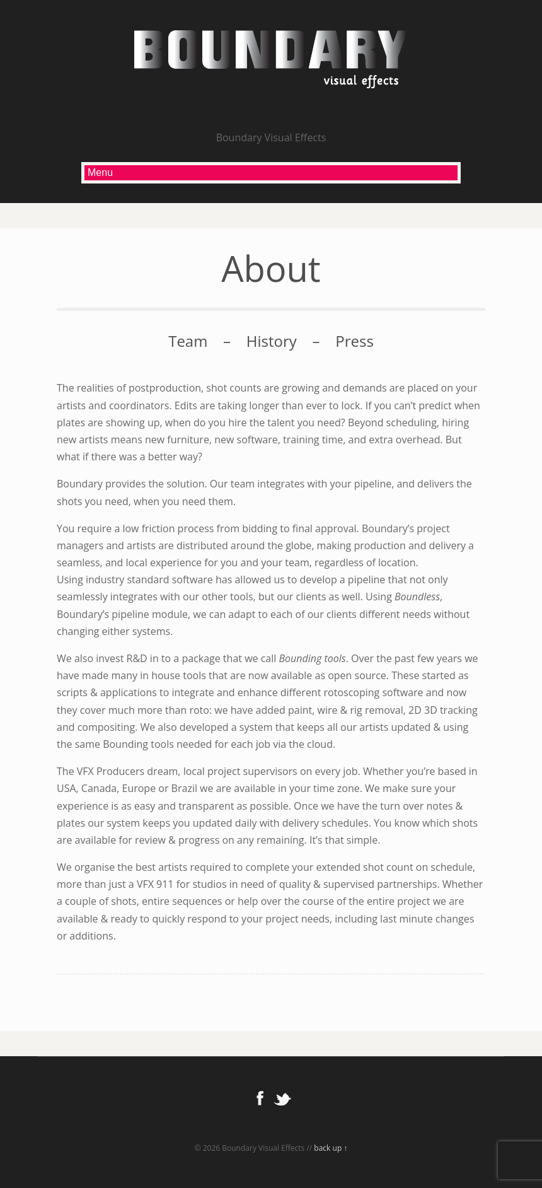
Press (354, 340)
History (271, 340)
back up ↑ (330, 1148)
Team (187, 340)
